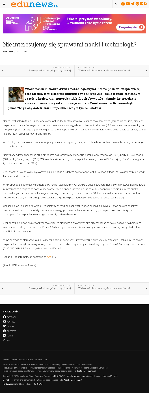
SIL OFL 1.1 (38, 384)
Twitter (133, 4)
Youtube (128, 4)
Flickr (142, 4)
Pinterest (138, 4)
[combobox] (116, 4)
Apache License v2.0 (73, 380)
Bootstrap (7, 380)
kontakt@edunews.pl (86, 371)
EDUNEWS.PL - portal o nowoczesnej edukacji (73, 376)
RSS (146, 4)
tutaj (49, 256)
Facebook (123, 4)
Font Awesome (9, 384)
